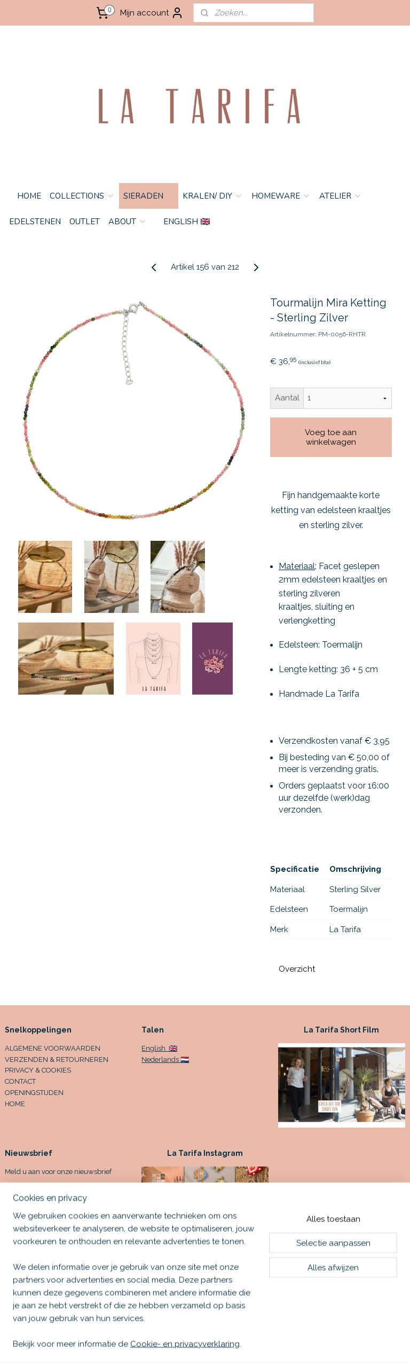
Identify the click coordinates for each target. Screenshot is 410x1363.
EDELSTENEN (35, 221)
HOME (29, 196)
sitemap (262, 1343)
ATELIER (340, 196)
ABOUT (127, 221)
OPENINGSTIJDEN (34, 1093)
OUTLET (84, 221)
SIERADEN (148, 196)
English (154, 1048)
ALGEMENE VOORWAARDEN (52, 1048)
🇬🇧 (172, 1048)
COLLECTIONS (82, 196)
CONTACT (20, 1081)
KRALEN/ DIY (213, 196)
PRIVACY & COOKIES (38, 1070)
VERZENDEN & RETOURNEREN (56, 1059)
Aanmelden (35, 1197)
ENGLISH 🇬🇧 (186, 221)
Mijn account (152, 12)
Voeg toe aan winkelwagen (331, 437)
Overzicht (297, 969)
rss (282, 1343)
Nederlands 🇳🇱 (165, 1059)
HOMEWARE (281, 196)
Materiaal (297, 566)
